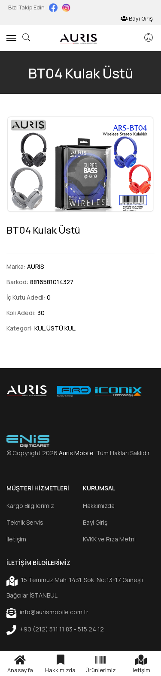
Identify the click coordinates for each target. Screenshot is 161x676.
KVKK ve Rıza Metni (109, 539)
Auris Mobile (76, 453)
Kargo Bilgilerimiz (30, 506)
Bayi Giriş (137, 18)
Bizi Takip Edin (27, 7)
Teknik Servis (24, 522)
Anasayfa (20, 663)
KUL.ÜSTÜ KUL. (55, 328)
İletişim (16, 539)
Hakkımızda (99, 506)
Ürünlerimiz (100, 663)
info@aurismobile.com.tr (47, 612)
